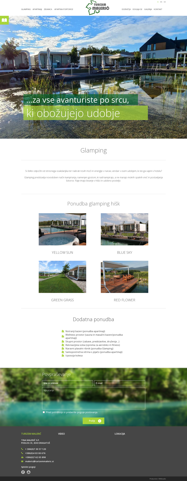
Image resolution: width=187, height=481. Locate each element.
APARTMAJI (37, 9)
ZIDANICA (48, 9)
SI (158, 2)
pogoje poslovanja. (87, 412)
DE (165, 2)
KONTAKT (158, 9)
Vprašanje (93, 398)
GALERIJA (148, 9)
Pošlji (92, 420)
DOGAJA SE (137, 9)
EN (161, 2)
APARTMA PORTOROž (63, 9)
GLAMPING (26, 9)
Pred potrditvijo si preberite (72, 412)
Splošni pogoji (28, 466)
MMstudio (162, 479)
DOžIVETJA (126, 9)
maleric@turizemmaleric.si (37, 461)
